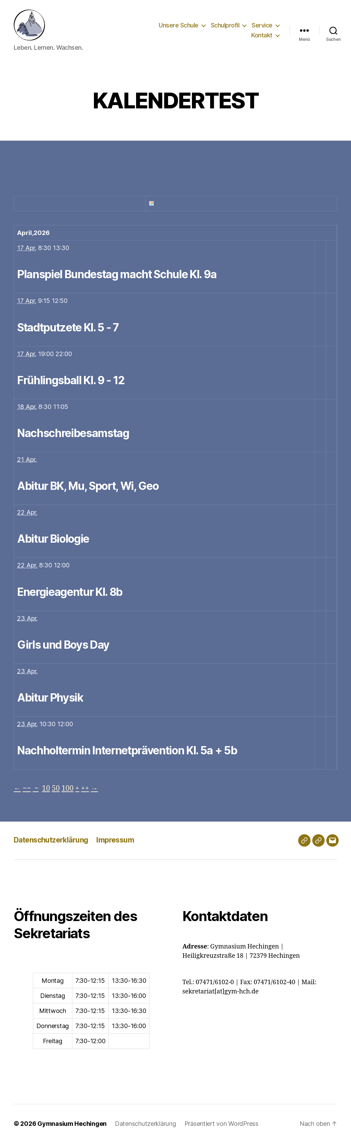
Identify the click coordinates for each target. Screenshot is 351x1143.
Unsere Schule (178, 25)
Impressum (115, 840)
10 (46, 788)
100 (67, 788)
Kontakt (262, 35)
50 (56, 788)
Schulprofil (225, 25)
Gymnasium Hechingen (72, 1123)
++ (85, 788)
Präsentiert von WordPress (221, 1123)
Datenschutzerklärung (51, 840)
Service (262, 25)
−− (27, 788)
